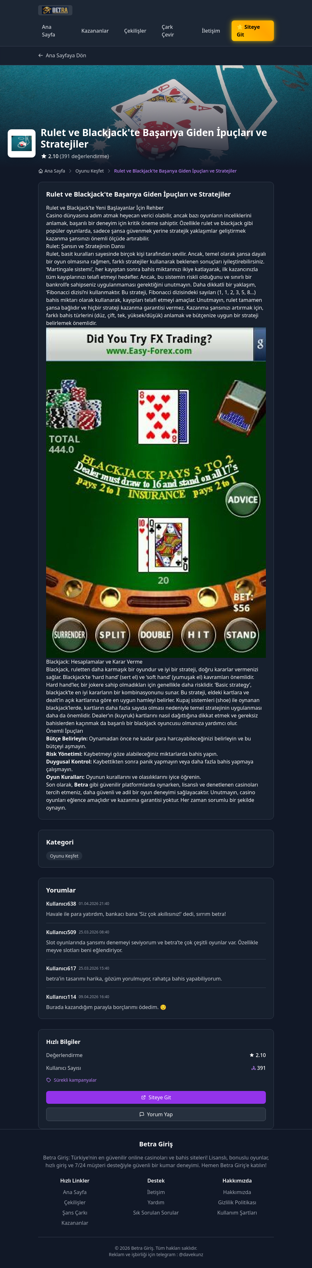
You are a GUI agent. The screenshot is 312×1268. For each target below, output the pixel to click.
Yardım (156, 1202)
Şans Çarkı (74, 1212)
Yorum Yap (156, 1114)
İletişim (211, 30)
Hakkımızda (237, 1192)
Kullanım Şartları (237, 1212)
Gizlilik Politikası (237, 1202)
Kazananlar (95, 30)
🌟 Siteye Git (248, 30)
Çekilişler (135, 30)
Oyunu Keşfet (89, 171)
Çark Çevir (168, 30)
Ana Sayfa (48, 30)
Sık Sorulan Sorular (156, 1212)
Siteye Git (156, 1097)
